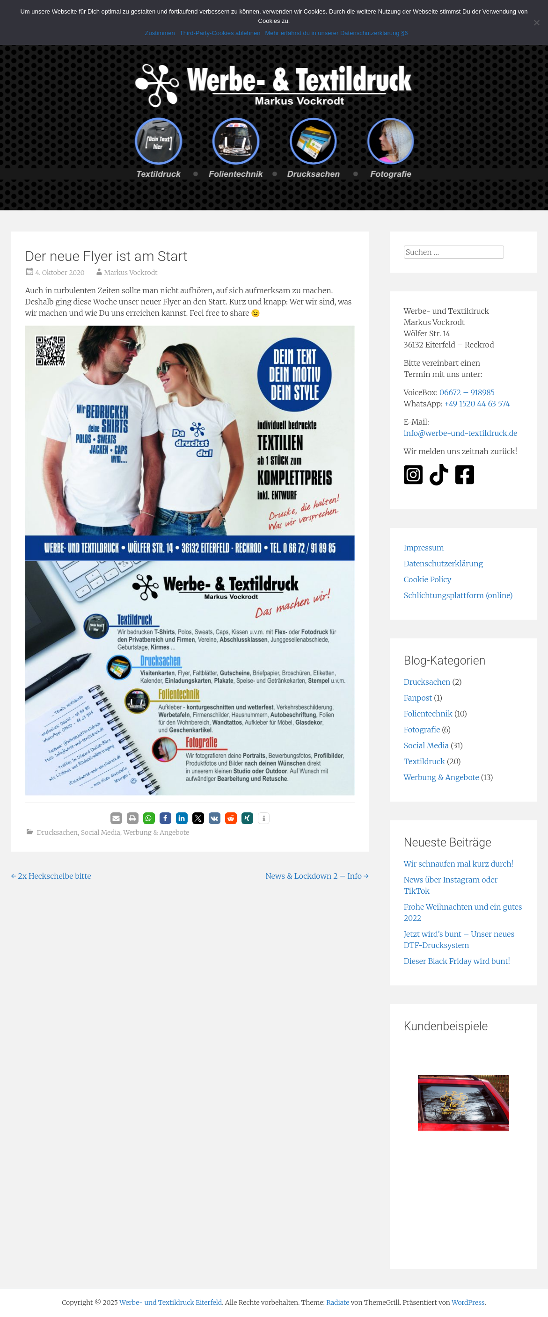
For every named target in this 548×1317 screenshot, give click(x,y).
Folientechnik (428, 713)
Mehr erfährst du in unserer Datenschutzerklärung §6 (336, 32)
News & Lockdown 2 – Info (317, 876)
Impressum (424, 547)
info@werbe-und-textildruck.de (461, 433)
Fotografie (422, 729)
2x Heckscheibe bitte (51, 876)
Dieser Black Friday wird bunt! (457, 961)
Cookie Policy (428, 579)
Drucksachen (57, 832)
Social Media (100, 832)
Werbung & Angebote (157, 832)
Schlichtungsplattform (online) (458, 595)
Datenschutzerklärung (443, 563)
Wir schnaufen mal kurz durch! (458, 863)
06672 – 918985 (467, 392)
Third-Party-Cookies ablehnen (220, 32)
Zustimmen (160, 32)
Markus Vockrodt (131, 272)
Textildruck (424, 761)
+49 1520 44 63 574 (477, 403)
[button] (116, 818)
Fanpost (418, 697)
